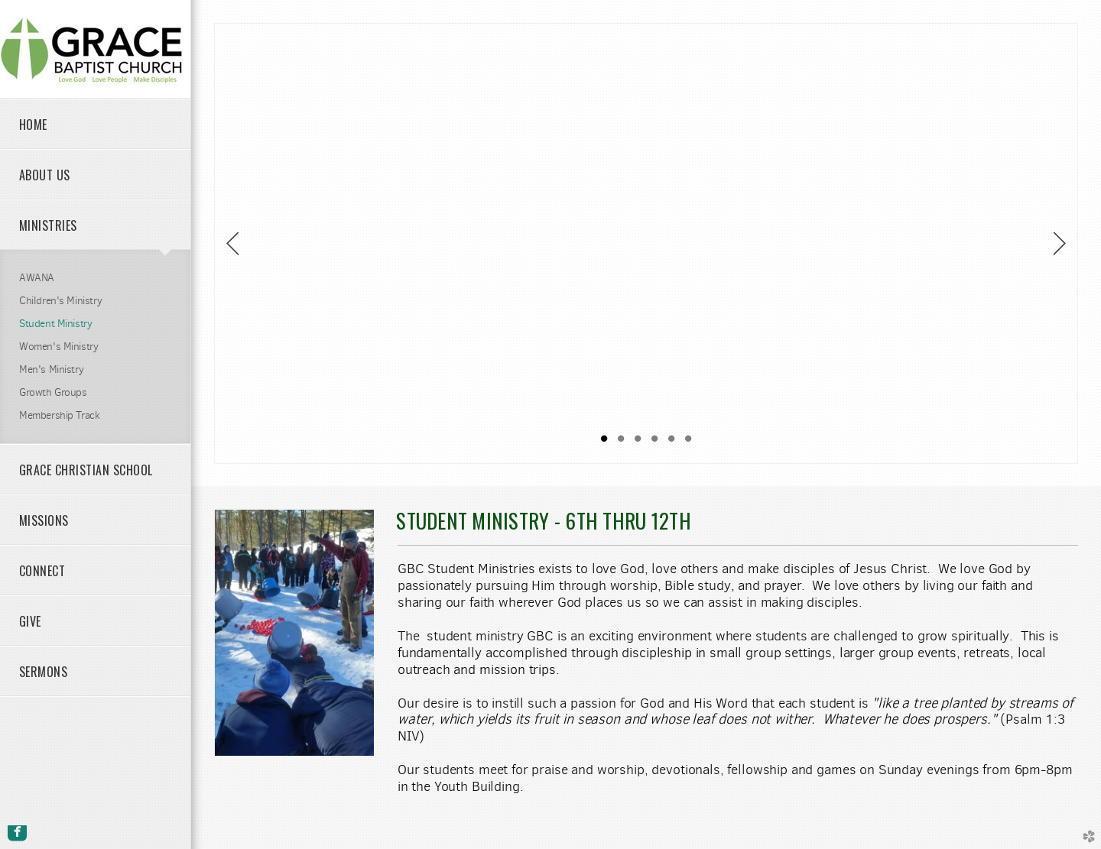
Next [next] (1060, 243)
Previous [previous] (232, 243)
